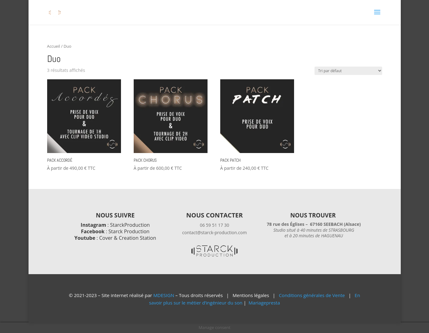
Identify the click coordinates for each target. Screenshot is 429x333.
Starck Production (129, 231)
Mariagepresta (264, 303)
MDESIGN (163, 295)
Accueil (53, 46)
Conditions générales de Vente (312, 295)
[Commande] (348, 71)
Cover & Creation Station (127, 237)
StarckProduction (130, 224)
